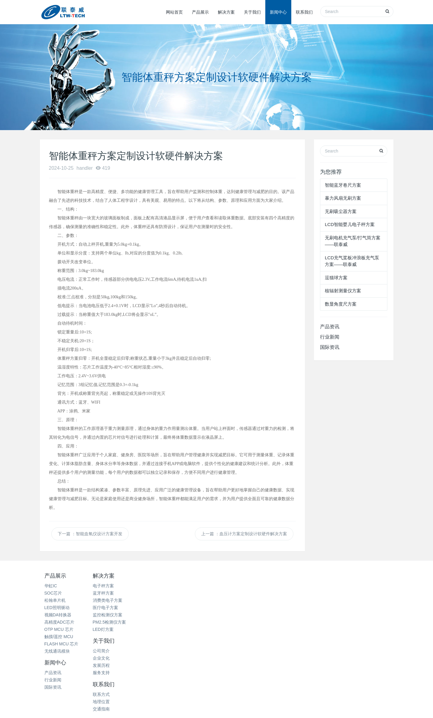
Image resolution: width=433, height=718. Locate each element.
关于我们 (252, 12)
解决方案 (226, 12)
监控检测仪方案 (118, 614)
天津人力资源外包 (258, 677)
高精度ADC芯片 (59, 622)
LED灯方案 (113, 629)
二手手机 (316, 677)
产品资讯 (329, 326)
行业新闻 (329, 336)
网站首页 (174, 12)
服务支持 (170, 607)
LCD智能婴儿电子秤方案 (350, 224)
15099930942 (349, 610)
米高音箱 (226, 677)
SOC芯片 (53, 593)
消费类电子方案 (118, 600)
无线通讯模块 (57, 651)
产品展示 (200, 12)
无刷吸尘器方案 (341, 211)
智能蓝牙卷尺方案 (343, 185)
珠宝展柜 (184, 677)
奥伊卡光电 (291, 677)
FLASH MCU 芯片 (61, 643)
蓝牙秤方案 (113, 593)
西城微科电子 (229, 685)
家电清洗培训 (81, 677)
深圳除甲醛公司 (156, 677)
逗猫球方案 (336, 277)
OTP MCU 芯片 (58, 629)
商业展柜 (126, 677)
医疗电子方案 (116, 607)
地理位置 (288, 593)
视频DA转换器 (57, 614)
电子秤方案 (113, 585)
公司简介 (170, 585)
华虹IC (50, 585)
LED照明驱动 (56, 607)
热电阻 (106, 677)
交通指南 (288, 600)
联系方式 (288, 585)
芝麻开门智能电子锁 (349, 677)
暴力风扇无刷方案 (343, 198)
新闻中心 (278, 12)
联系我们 (304, 12)
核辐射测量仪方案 (343, 290)
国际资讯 (329, 347)
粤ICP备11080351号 (259, 707)
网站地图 (216, 700)
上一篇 (244, 533)
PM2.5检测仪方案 (120, 622)
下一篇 (90, 533)
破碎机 (205, 677)
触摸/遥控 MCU (58, 636)
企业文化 (170, 593)
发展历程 (170, 600)
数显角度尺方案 (341, 304)
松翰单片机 (55, 600)
